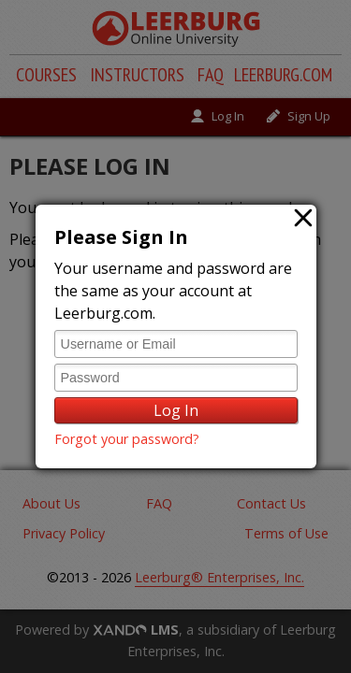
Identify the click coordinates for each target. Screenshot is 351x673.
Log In (176, 410)
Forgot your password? (126, 439)
